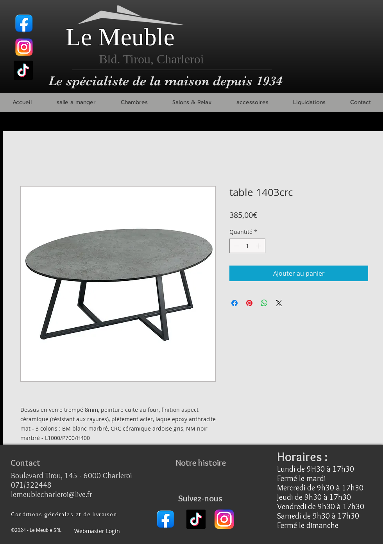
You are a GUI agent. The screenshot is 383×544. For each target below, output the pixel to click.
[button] (76, 102)
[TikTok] (23, 70)
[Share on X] (279, 303)
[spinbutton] (247, 246)
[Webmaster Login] (97, 531)
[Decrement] (235, 246)
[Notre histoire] (200, 463)
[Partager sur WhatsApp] (264, 303)
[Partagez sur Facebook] (234, 303)
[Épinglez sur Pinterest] (249, 303)
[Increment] (259, 246)
